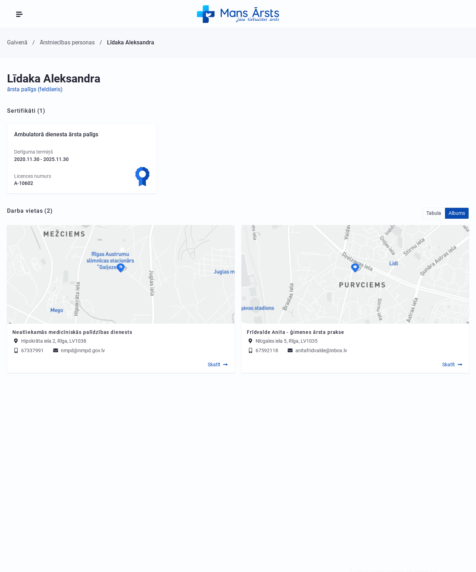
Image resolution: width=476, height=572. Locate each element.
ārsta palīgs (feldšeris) (35, 89)
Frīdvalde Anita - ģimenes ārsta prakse (295, 332)
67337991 (28, 350)
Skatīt (214, 364)
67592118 (262, 350)
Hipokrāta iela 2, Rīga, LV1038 (53, 341)
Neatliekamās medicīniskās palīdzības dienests (72, 332)
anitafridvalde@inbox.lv (317, 350)
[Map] (120, 274)
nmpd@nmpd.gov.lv (78, 350)
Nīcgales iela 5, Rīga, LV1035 (287, 341)
